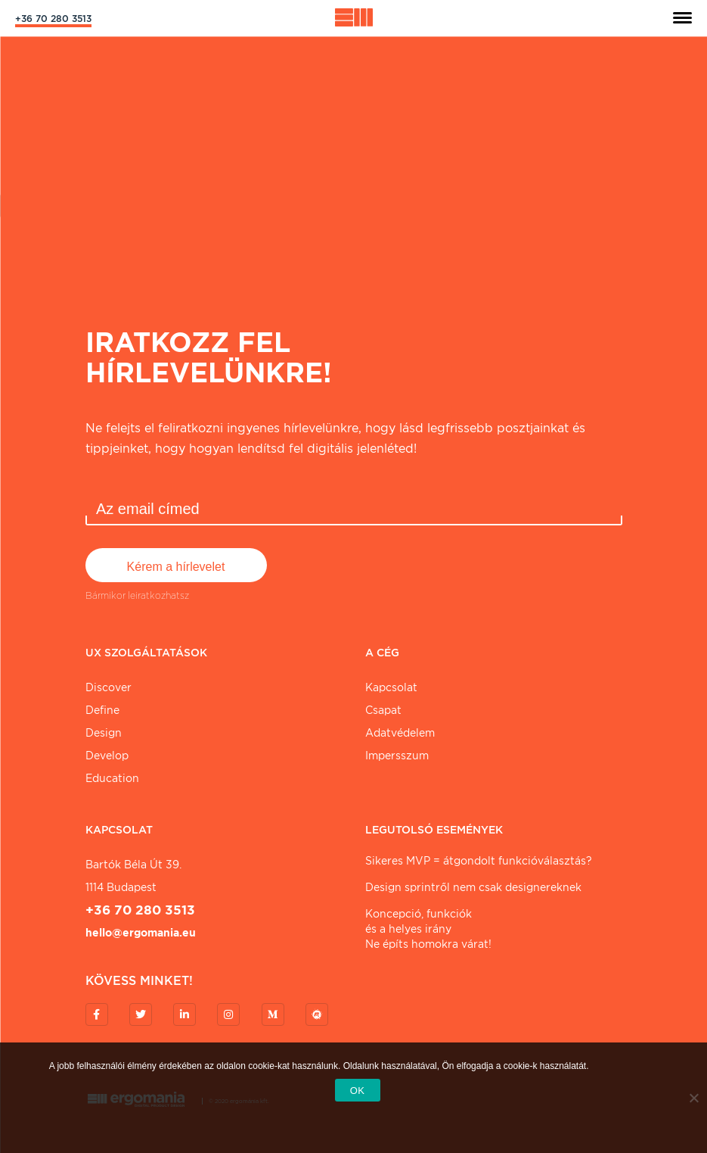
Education (112, 778)
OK (357, 1090)
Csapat (383, 710)
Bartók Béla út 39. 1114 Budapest (133, 876)
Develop (107, 755)
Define (102, 710)
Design (103, 733)
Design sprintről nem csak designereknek (473, 887)
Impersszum (397, 755)
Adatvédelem (400, 733)
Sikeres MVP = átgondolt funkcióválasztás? (478, 861)
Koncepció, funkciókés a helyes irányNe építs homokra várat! (428, 929)
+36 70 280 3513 (53, 18)
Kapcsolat (391, 687)
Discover (108, 687)
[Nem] (693, 1097)
